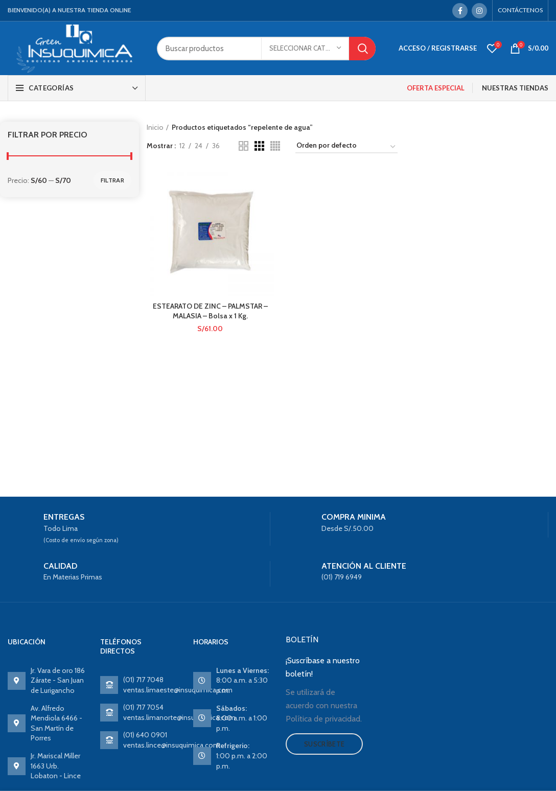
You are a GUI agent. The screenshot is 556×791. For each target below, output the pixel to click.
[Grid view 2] (243, 146)
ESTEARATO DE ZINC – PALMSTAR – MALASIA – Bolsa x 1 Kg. (210, 311)
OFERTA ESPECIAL (436, 88)
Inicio (155, 127)
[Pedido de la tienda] (346, 147)
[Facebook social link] (460, 10)
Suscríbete (324, 744)
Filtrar (112, 180)
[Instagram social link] (479, 10)
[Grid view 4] (275, 146)
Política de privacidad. (324, 719)
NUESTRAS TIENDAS (515, 88)
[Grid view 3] (259, 146)
